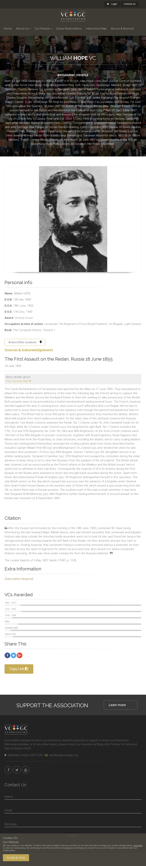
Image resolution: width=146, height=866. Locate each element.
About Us (22, 28)
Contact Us (130, 4)
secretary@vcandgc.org (61, 755)
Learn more (117, 705)
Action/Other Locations (25, 342)
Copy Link (19, 669)
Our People (42, 28)
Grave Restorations (69, 28)
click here (137, 845)
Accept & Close (16, 857)
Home (8, 28)
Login (112, 4)
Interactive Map (96, 28)
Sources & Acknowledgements (29, 350)
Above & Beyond (122, 28)
